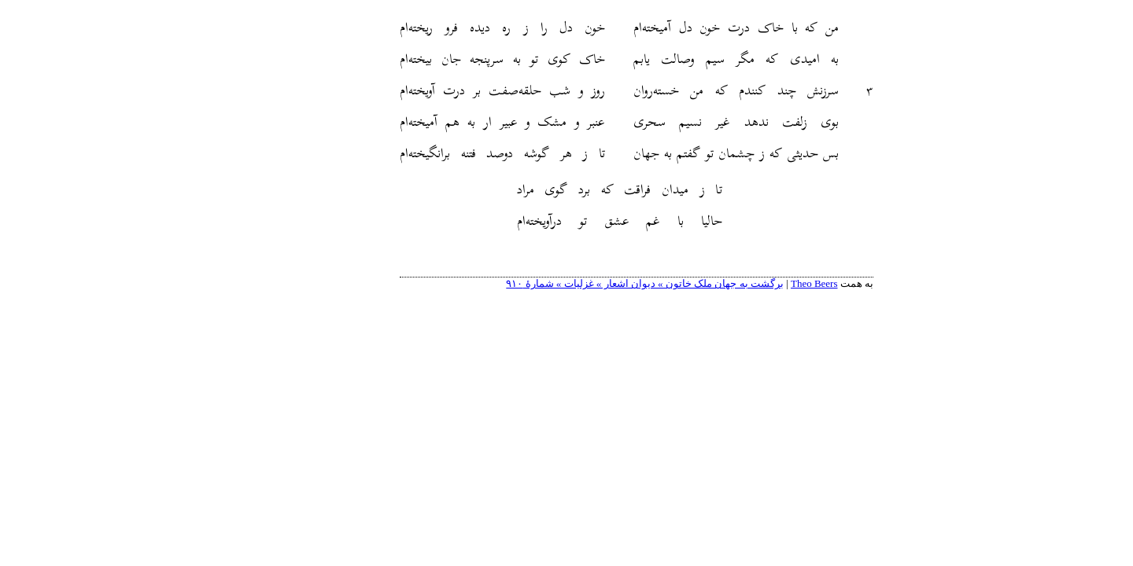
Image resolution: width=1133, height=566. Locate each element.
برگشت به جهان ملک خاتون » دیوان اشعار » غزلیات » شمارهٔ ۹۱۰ (575, 283)
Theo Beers (744, 283)
